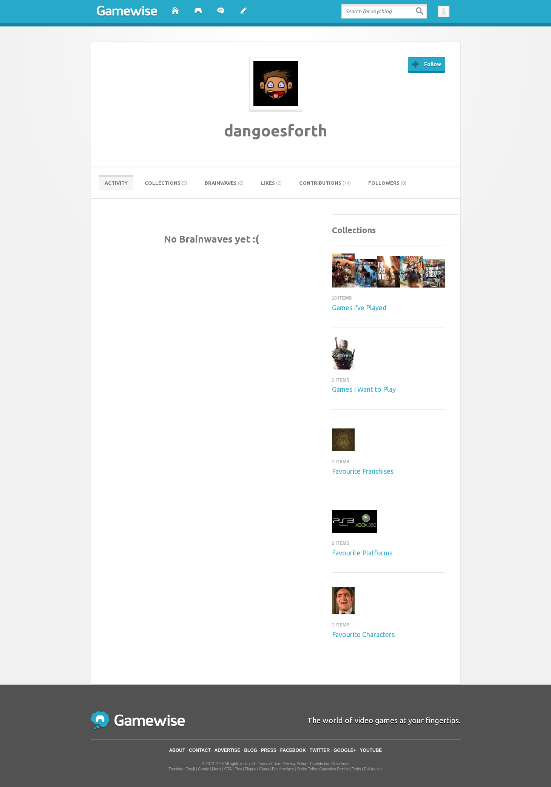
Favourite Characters (363, 634)
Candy (203, 769)
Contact (200, 750)
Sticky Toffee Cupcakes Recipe (323, 769)
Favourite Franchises (363, 471)
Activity (116, 183)
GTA (228, 769)
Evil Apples (373, 769)
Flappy (250, 769)
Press (268, 750)
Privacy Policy (295, 764)
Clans (264, 769)
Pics (238, 769)
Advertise (228, 750)
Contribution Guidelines (329, 764)
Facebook (293, 750)
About (177, 750)
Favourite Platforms (362, 553)
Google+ (344, 750)
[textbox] (383, 11)
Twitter (320, 750)
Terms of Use (269, 764)
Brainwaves (224, 183)
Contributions (325, 183)
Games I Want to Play (364, 389)
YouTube (371, 750)
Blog (250, 750)
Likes (271, 183)
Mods (216, 769)
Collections (166, 183)
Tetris (356, 769)
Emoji (190, 769)
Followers (387, 183)
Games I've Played (359, 307)
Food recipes (283, 769)
